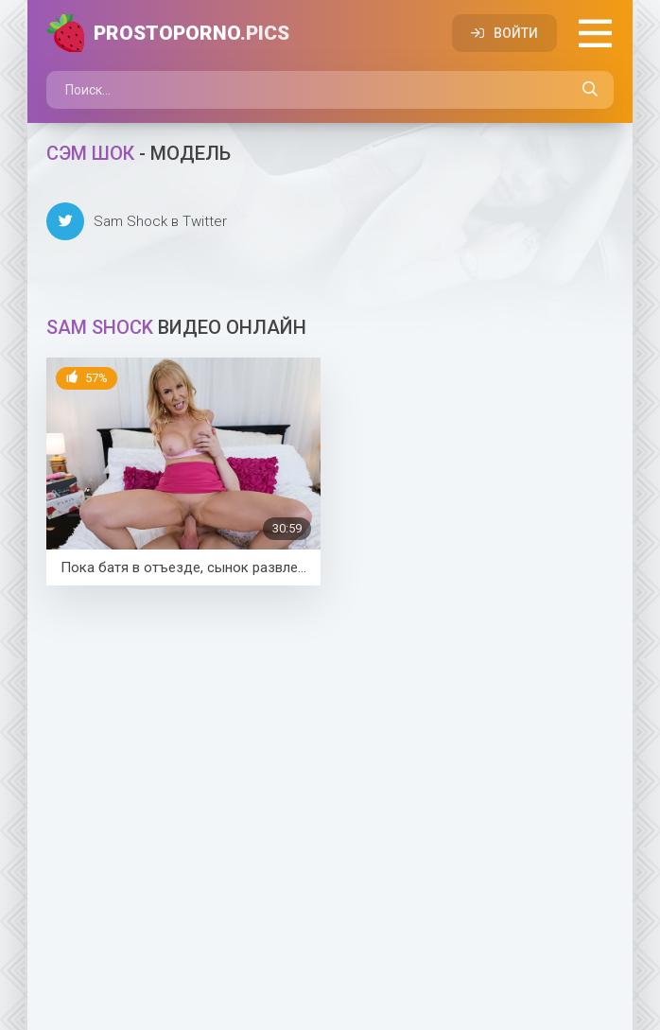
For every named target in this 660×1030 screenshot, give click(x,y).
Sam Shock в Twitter (136, 221)
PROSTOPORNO (191, 33)
